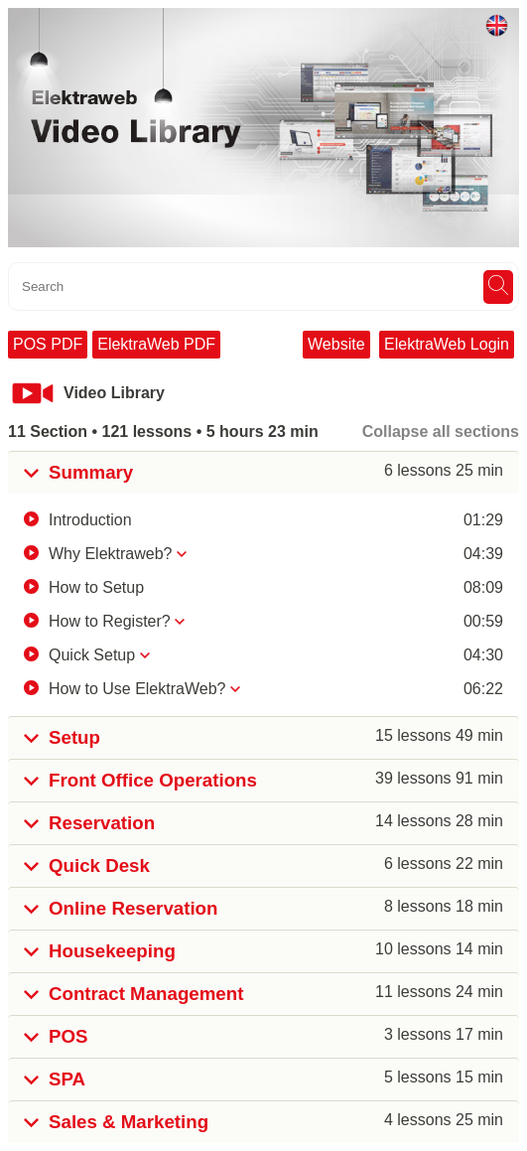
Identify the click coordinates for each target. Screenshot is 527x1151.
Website (336, 344)
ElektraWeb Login (446, 344)
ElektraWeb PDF (156, 344)
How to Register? (110, 621)
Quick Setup (92, 655)
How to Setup (96, 587)
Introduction (90, 519)
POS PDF (47, 344)
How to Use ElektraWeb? (137, 688)
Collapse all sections (440, 431)
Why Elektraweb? (111, 553)
